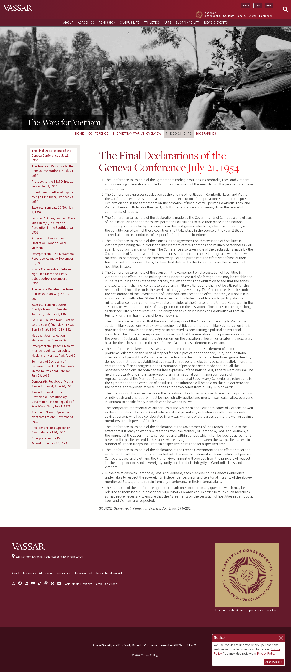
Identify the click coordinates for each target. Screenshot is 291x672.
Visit (258, 5)
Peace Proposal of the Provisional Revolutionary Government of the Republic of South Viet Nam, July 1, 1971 (53, 399)
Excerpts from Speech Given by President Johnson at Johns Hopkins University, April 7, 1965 (53, 351)
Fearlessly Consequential (212, 14)
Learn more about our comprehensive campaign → (246, 611)
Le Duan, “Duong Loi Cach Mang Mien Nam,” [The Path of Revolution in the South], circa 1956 (54, 225)
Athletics (152, 22)
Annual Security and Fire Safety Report (117, 645)
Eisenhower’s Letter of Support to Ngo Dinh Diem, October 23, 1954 (53, 197)
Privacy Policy (266, 653)
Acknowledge (273, 662)
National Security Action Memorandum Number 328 (50, 338)
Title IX (191, 645)
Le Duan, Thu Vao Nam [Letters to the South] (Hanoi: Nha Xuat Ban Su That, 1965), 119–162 (53, 325)
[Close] (281, 638)
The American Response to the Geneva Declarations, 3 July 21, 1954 (53, 171)
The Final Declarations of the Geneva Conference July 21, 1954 (51, 156)
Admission (107, 22)
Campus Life (129, 22)
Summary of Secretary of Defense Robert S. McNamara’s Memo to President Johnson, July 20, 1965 (53, 368)
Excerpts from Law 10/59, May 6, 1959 (52, 210)
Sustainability (188, 22)
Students (228, 16)
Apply (245, 5)
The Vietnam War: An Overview (136, 133)
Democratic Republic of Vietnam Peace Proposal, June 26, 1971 (54, 384)
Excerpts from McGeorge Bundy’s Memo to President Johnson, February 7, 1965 (51, 309)
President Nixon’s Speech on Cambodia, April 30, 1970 (51, 430)
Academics (86, 22)
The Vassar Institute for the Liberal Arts (98, 573)
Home (79, 133)
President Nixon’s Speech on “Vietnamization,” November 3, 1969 (53, 417)
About (68, 22)
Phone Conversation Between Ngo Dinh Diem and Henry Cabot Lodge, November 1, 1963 (52, 276)
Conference (98, 133)
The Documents (179, 133)
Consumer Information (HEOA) (164, 645)
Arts (167, 22)
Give (269, 5)
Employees (265, 16)
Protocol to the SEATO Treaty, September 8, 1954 (52, 184)
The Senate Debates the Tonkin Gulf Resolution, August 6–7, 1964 (53, 294)
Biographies (206, 133)
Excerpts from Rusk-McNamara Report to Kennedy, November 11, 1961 (53, 259)
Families (242, 16)
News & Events (216, 22)
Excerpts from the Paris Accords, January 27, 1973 (49, 441)
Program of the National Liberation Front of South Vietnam (49, 243)
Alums (252, 16)
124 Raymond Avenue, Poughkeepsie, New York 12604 (47, 557)
